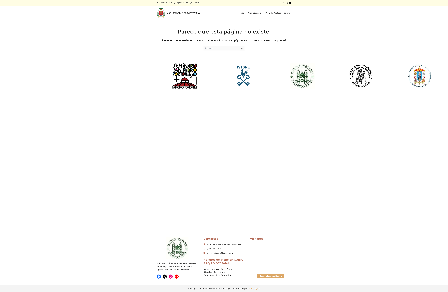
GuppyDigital (254, 289)
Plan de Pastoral (273, 13)
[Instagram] (287, 3)
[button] (270, 276)
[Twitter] (283, 3)
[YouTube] (290, 3)
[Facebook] (280, 3)
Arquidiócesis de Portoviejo (183, 13)
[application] (262, 12)
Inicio (243, 13)
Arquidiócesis (255, 12)
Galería (286, 13)
